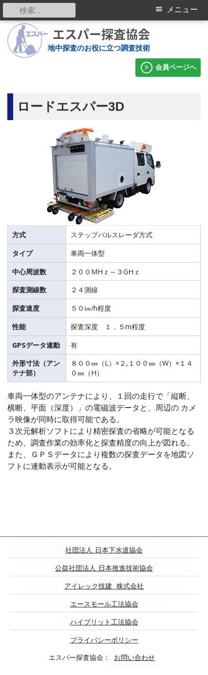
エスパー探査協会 (101, 34)
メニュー (182, 9)
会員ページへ (168, 67)
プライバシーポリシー (104, 640)
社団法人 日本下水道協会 (103, 550)
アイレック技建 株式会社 (104, 586)
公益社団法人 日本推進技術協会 (103, 568)
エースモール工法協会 (104, 604)
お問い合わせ (134, 657)
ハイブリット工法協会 (104, 622)
